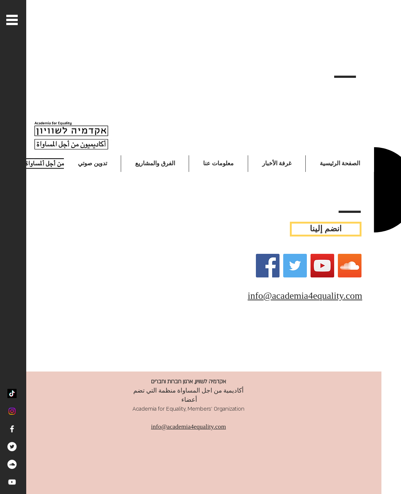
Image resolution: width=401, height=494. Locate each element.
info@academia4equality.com (305, 295)
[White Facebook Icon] (12, 428)
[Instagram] (12, 411)
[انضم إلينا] (325, 229)
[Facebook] (268, 265)
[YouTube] (322, 265)
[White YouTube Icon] (12, 482)
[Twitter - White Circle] (12, 446)
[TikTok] (12, 393)
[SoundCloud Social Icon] (349, 265)
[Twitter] (295, 265)
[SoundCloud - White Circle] (12, 464)
